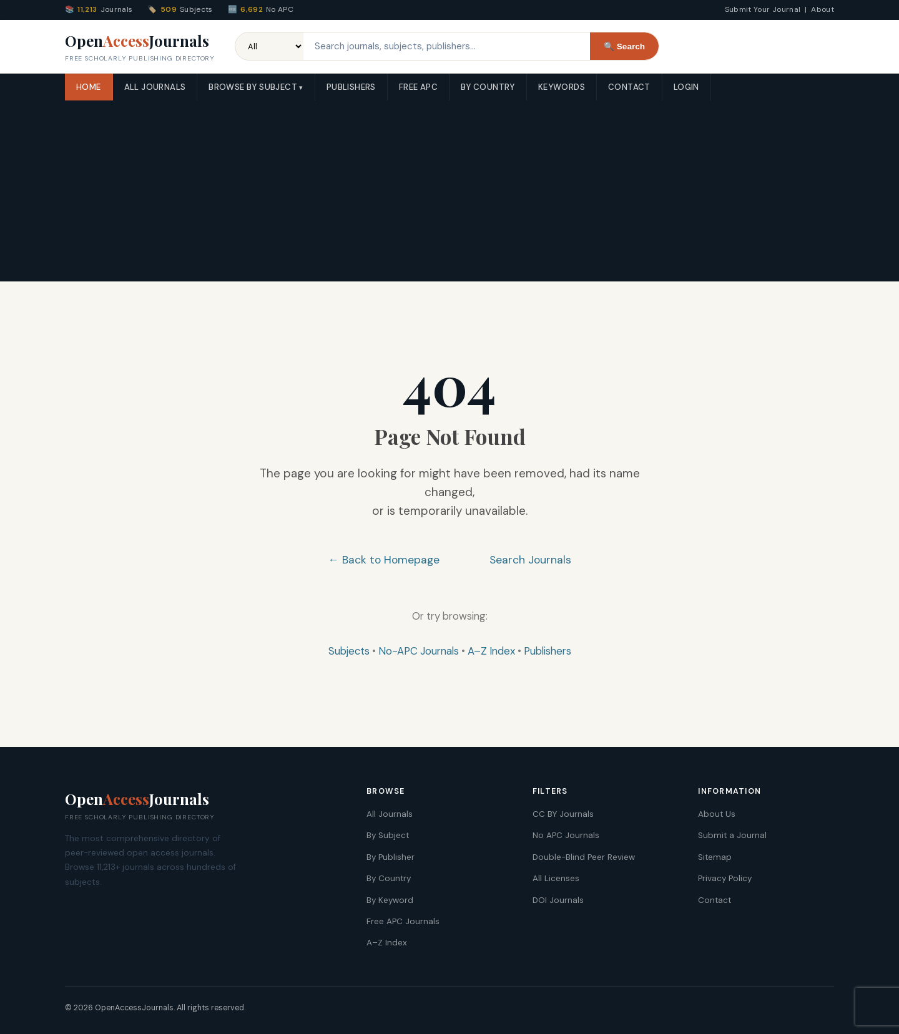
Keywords (561, 87)
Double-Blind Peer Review (584, 857)
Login (686, 87)
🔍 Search (624, 46)
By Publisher (390, 857)
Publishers (351, 87)
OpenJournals (140, 47)
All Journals (155, 87)
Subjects (349, 651)
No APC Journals (566, 835)
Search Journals (530, 560)
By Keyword (389, 900)
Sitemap (715, 857)
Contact (629, 87)
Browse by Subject (253, 87)
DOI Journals (558, 900)
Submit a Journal (732, 835)
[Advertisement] (449, 194)
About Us (716, 814)
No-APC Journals (418, 651)
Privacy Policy (725, 878)
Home (88, 87)
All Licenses (556, 878)
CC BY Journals (563, 814)
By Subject (387, 835)
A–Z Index (491, 651)
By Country (488, 87)
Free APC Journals (403, 921)
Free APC (418, 87)
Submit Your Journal (763, 9)
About (822, 9)
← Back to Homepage (384, 560)
